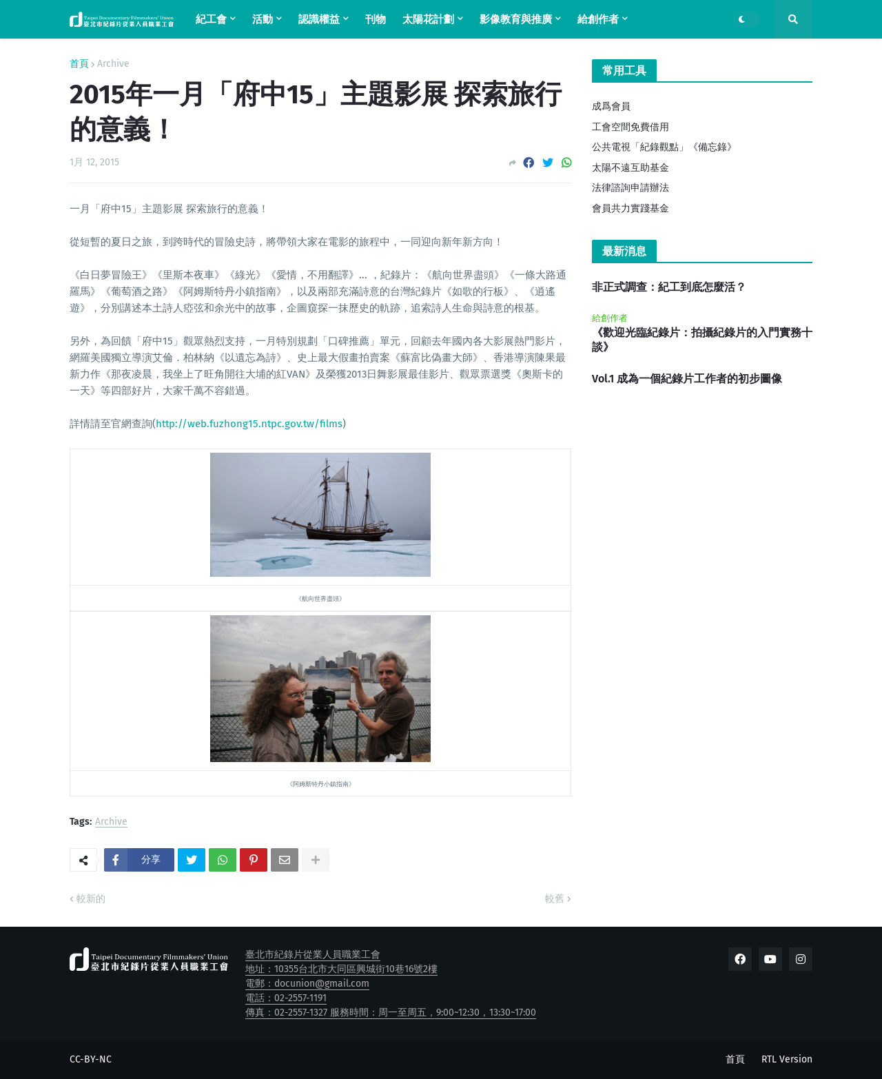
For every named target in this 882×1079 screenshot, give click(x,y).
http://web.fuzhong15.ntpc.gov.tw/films (249, 424)
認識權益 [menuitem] (319, 19)
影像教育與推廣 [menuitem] (516, 19)
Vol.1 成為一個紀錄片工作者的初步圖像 (687, 378)
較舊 (554, 899)
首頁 (79, 64)
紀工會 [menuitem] (211, 19)
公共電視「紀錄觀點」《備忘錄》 (664, 147)
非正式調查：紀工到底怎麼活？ (669, 287)
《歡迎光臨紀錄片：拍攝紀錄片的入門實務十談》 (702, 339)
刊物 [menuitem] (375, 19)
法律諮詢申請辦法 (630, 188)
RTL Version (786, 1059)
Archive (113, 64)
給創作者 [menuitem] (598, 19)
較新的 (90, 899)
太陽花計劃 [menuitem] (428, 19)
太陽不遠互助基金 (630, 168)
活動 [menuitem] (262, 19)
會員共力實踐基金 (630, 208)
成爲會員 (611, 106)
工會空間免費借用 (630, 127)
